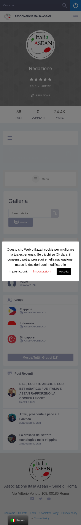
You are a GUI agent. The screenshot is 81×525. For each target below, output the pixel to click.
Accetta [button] (63, 271)
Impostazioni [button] (42, 271)
